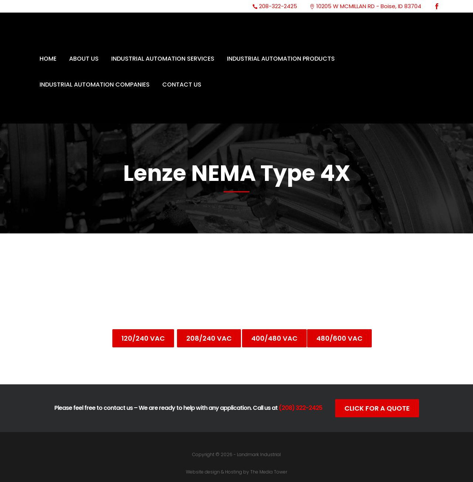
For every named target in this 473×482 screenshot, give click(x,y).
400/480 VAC (274, 338)
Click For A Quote (377, 408)
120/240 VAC (143, 338)
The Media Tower (268, 472)
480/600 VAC (339, 338)
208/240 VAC (209, 338)
